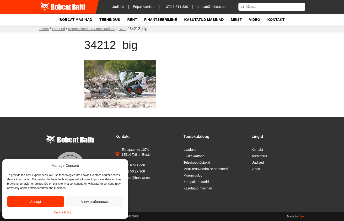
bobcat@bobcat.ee (211, 7)
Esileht (44, 29)
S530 (122, 29)
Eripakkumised (144, 7)
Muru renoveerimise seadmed (205, 169)
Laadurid (58, 29)
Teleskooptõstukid (196, 162)
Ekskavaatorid (193, 156)
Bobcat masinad (75, 19)
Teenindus (109, 19)
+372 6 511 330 (176, 7)
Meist (236, 19)
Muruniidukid (192, 175)
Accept (35, 201)
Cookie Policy (63, 212)
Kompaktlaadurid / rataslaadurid (91, 29)
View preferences (95, 201)
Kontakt (276, 19)
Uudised (118, 7)
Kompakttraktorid (196, 182)
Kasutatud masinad (204, 19)
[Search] (271, 7)
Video (254, 19)
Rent (132, 19)
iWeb (302, 216)
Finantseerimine (160, 19)
